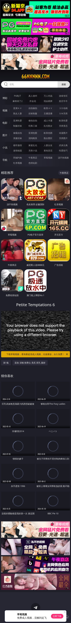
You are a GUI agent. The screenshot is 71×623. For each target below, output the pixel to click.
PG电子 (17, 95)
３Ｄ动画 (63, 108)
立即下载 (57, 616)
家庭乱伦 (32, 145)
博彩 (4, 98)
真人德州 (32, 95)
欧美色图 (48, 132)
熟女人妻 (17, 113)
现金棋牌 (48, 101)
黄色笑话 (48, 150)
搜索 (64, 84)
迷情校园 (17, 150)
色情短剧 (32, 162)
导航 (4, 160)
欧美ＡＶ (48, 108)
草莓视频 (48, 157)
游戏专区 (63, 95)
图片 (4, 135)
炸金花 (33, 101)
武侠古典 (63, 145)
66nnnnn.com (35, 76)
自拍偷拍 (32, 108)
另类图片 (63, 138)
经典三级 (32, 125)
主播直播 (48, 113)
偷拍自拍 (32, 120)
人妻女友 (48, 145)
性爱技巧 (63, 150)
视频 (4, 110)
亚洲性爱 (17, 120)
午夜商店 (32, 157)
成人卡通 (48, 120)
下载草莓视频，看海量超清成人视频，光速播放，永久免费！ (37, 354)
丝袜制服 (32, 113)
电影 (4, 122)
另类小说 (32, 150)
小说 (4, 147)
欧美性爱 (63, 120)
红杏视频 (17, 162)
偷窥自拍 (17, 132)
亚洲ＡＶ (17, 108)
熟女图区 (48, 138)
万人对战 (48, 95)
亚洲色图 (32, 132)
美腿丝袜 (17, 138)
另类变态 (63, 125)
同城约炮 (17, 157)
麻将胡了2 (17, 101)
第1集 (6, 362)
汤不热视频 (63, 157)
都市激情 (17, 145)
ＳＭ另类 (63, 113)
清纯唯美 (32, 138)
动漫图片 (63, 132)
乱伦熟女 (48, 125)
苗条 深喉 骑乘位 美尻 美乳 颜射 (30, 362)
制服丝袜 (17, 125)
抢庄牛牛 (63, 101)
